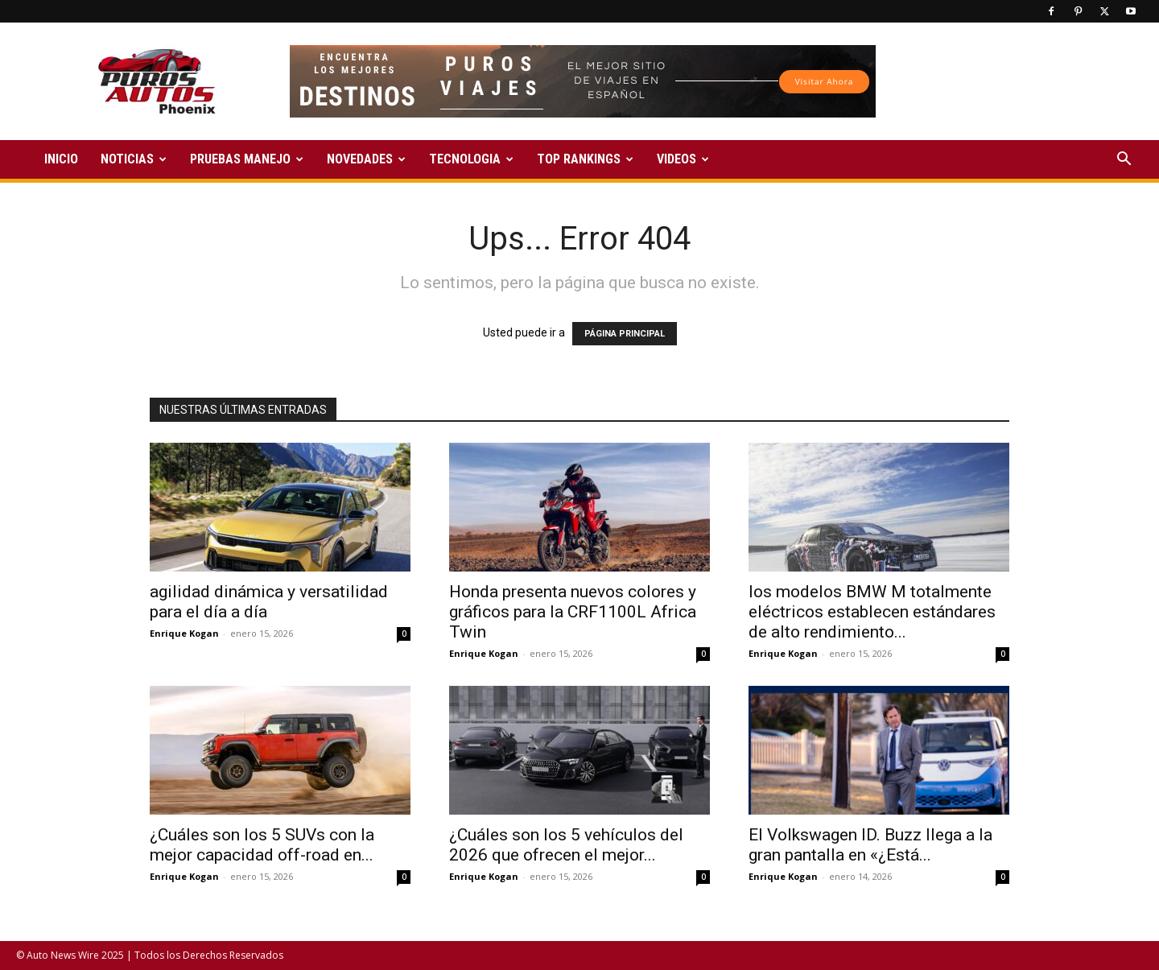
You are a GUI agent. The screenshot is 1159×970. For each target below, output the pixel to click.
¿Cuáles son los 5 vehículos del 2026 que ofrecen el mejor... (566, 845)
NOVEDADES (366, 159)
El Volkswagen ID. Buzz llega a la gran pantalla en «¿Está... (870, 845)
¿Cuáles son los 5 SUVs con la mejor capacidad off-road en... (262, 845)
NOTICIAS (134, 159)
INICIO (61, 159)
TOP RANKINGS (585, 159)
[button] (1123, 160)
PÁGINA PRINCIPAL (624, 333)
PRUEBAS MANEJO (246, 159)
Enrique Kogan (184, 633)
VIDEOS (683, 159)
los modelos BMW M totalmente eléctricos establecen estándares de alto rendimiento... (872, 612)
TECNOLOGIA (471, 159)
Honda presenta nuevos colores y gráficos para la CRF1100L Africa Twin (572, 612)
